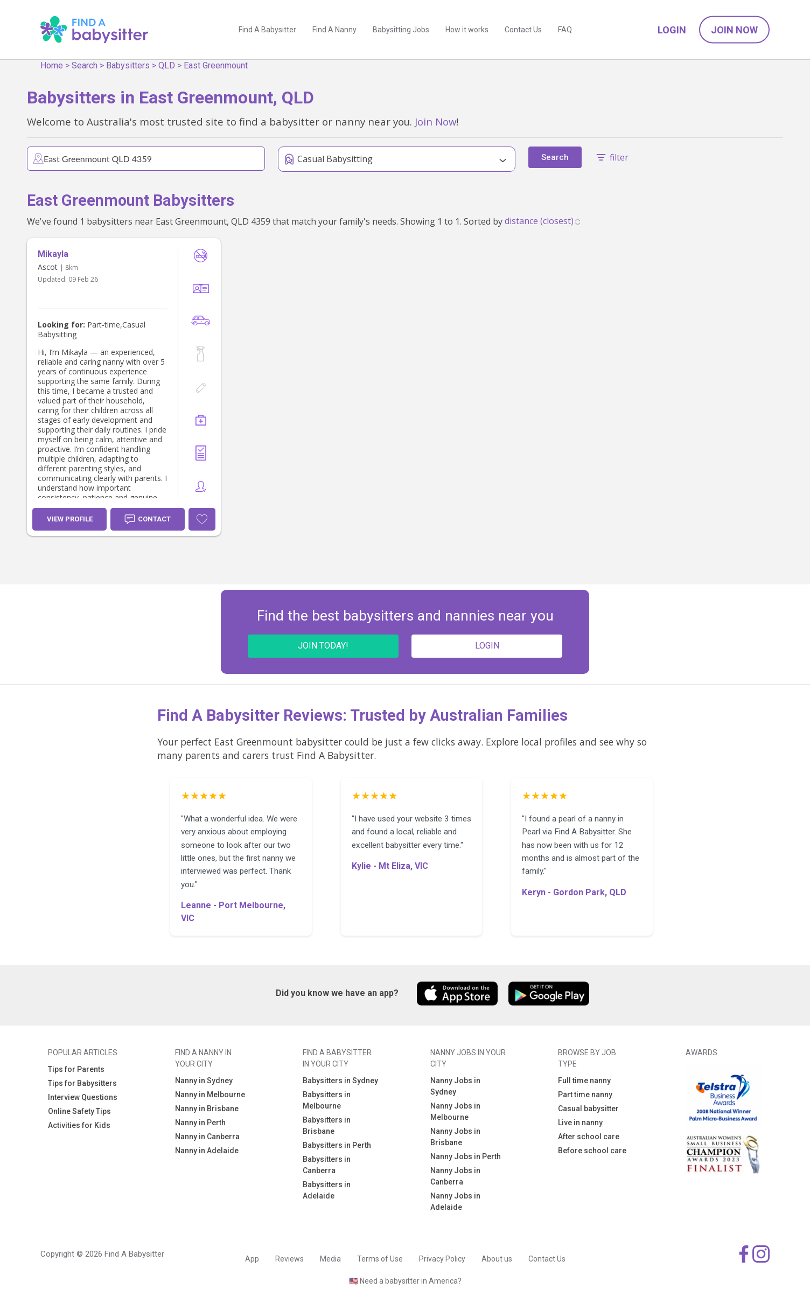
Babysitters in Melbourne (327, 1100)
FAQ (565, 29)
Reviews (289, 1259)
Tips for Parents (76, 1069)
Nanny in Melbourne (210, 1094)
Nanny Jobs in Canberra (455, 1176)
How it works (466, 29)
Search (84, 65)
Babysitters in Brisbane (327, 1125)
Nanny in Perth (200, 1122)
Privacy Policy (442, 1259)
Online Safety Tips (79, 1111)
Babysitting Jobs (401, 29)
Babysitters (128, 65)
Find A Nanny (334, 29)
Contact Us (523, 29)
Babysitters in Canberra (327, 1165)
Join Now (734, 30)
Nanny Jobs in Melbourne (455, 1111)
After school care (588, 1136)
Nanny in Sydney (204, 1080)
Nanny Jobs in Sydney (455, 1086)
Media (330, 1259)
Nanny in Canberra (207, 1136)
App (252, 1259)
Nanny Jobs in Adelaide (455, 1201)
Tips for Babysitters (82, 1083)
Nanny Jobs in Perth (465, 1156)
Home (51, 65)
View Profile (70, 519)
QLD (166, 65)
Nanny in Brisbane (207, 1108)
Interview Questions (82, 1097)
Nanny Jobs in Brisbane (455, 1137)
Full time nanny (584, 1080)
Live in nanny (580, 1122)
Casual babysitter (588, 1108)
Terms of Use (380, 1259)
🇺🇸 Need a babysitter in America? (405, 1281)
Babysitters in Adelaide (327, 1190)
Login (672, 30)
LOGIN (487, 645)
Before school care (592, 1150)
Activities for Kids (79, 1125)
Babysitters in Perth (337, 1145)
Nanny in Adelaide (207, 1150)
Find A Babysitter (267, 29)
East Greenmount (216, 65)
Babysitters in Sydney (340, 1080)
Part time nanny (585, 1094)
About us (496, 1259)
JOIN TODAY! (323, 645)
